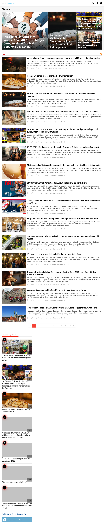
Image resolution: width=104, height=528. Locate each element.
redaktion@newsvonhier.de (56, 68)
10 (72, 326)
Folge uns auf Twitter (12, 520)
